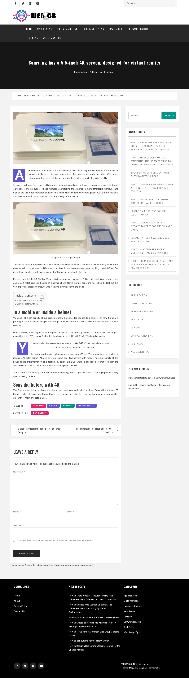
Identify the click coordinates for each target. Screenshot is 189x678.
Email (70, 511)
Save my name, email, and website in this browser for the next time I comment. (55, 540)
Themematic (153, 668)
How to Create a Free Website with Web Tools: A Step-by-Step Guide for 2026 (152, 188)
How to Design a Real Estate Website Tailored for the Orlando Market (151, 226)
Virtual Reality (86, 406)
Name (17, 511)
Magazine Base (137, 668)
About (17, 601)
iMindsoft (133, 378)
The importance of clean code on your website (95, 430)
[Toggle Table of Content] (40, 296)
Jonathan (108, 72)
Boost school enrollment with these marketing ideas (150, 175)
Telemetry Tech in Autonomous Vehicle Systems (150, 240)
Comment (19, 472)
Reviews (135, 328)
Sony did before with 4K (27, 304)
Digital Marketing (67, 29)
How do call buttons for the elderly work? (148, 213)
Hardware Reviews (93, 29)
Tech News (32, 38)
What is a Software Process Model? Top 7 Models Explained (150, 251)
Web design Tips (52, 38)
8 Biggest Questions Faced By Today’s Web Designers (39, 430)
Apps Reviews (44, 29)
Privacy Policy (20, 606)
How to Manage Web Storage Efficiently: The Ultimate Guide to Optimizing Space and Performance (152, 161)
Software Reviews (138, 29)
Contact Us (19, 611)
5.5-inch (53, 406)
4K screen (38, 406)
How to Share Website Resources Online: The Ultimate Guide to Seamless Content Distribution (151, 146)
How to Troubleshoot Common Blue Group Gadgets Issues (149, 201)
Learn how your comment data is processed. (71, 565)
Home (29, 29)
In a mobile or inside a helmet (29, 300)
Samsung (67, 406)
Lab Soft (132, 385)
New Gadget (116, 29)
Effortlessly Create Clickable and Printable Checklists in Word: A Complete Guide (152, 264)
